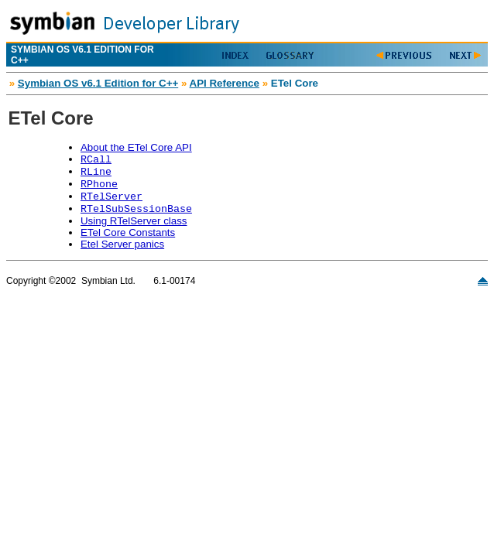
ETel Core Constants (128, 232)
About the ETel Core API (136, 147)
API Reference (224, 83)
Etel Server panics (122, 244)
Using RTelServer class (134, 221)
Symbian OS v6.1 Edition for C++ (98, 83)
